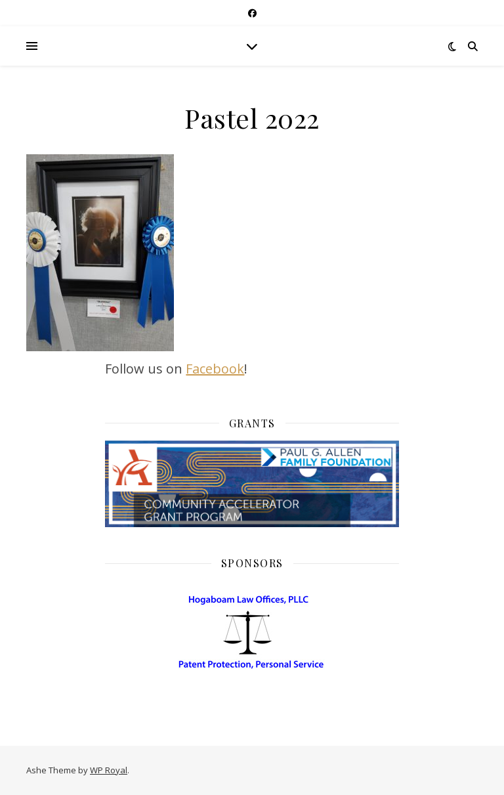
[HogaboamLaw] (252, 684)
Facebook (215, 368)
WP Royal (108, 770)
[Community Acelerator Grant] (251, 484)
